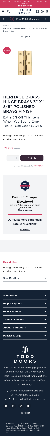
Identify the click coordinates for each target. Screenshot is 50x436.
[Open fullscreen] (25, 63)
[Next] (46, 19)
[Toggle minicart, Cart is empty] (47, 11)
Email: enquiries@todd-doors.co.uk (25, 399)
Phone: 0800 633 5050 (25, 395)
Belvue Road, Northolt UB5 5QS (25, 390)
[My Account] (42, 11)
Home (6, 26)
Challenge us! (25, 210)
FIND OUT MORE (25, 6)
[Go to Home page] (25, 11)
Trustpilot (25, 36)
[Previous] (4, 19)
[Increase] (16, 158)
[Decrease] (9, 158)
